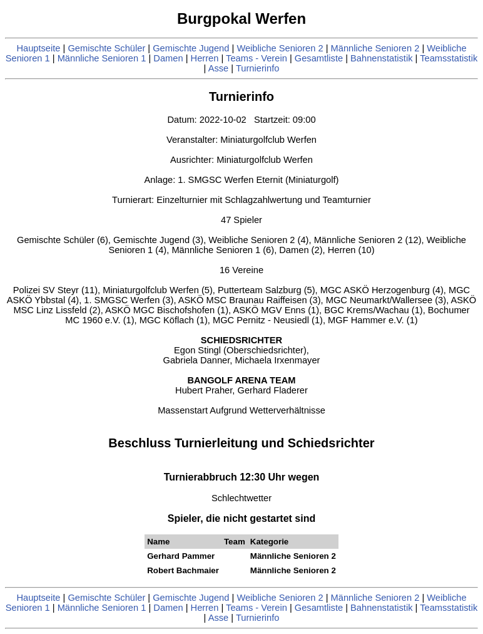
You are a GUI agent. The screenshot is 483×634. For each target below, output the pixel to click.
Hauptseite (38, 48)
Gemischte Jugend (191, 48)
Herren (205, 58)
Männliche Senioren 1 (102, 58)
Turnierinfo (258, 68)
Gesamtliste (319, 58)
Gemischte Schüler (106, 48)
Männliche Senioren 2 (375, 48)
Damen (168, 58)
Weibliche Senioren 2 (279, 48)
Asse (218, 68)
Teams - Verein (256, 58)
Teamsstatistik (448, 58)
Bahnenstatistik (381, 58)
